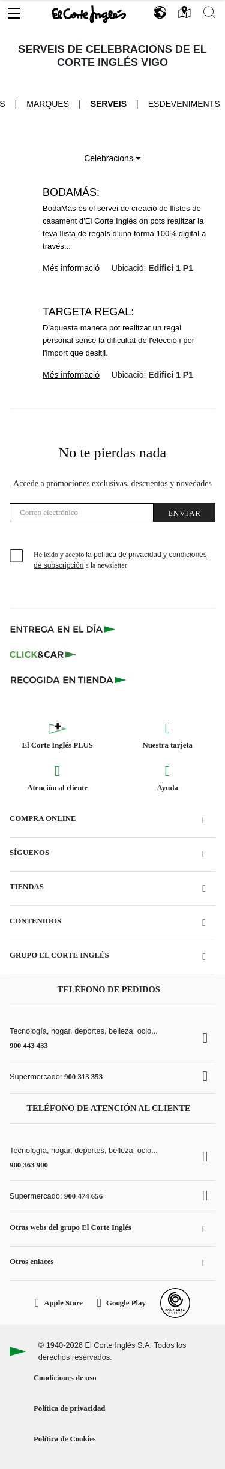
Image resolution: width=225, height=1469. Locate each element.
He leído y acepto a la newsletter (120, 560)
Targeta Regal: (88, 312)
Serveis (109, 104)
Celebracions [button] (112, 158)
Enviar (184, 512)
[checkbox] (17, 556)
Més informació (71, 268)
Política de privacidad (69, 1408)
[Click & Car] (43, 654)
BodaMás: (71, 192)
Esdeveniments (184, 104)
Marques (47, 104)
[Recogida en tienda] (68, 679)
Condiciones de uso (65, 1378)
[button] (14, 10)
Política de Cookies (65, 1439)
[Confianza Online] (175, 1303)
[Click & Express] (64, 629)
